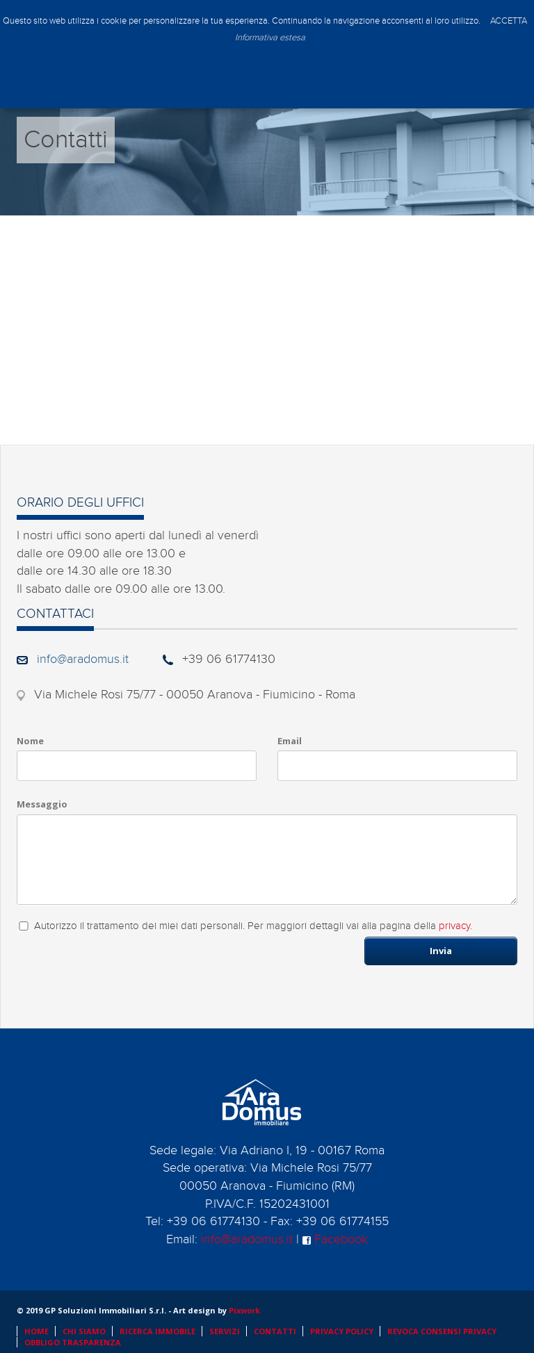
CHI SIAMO (84, 1331)
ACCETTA (508, 20)
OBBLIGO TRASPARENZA (72, 1342)
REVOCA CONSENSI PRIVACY (441, 1331)
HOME (36, 1331)
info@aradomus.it (83, 659)
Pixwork (244, 1310)
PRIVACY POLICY (341, 1331)
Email (289, 741)
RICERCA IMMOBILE (157, 1331)
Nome (30, 741)
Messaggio (42, 804)
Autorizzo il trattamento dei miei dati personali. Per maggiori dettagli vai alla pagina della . (253, 926)
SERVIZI (224, 1331)
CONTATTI (275, 1331)
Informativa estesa (270, 37)
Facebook (335, 1239)
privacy (454, 926)
